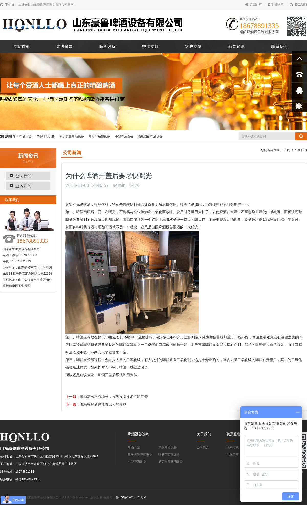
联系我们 (298, 4)
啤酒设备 (107, 46)
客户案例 (193, 46)
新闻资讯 (236, 46)
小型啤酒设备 (124, 136)
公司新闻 (23, 176)
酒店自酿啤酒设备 (150, 136)
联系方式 (232, 447)
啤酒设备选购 (138, 434)
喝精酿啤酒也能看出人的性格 (103, 404)
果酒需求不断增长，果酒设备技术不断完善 (114, 397)
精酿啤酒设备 (45, 136)
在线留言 (232, 454)
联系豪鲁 (233, 434)
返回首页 (253, 4)
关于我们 (204, 434)
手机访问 (275, 4)
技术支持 (150, 46)
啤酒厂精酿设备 (99, 136)
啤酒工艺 (25, 136)
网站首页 (21, 46)
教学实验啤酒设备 (71, 136)
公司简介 (203, 447)
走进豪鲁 (64, 46)
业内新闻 (23, 186)
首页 (287, 150)
